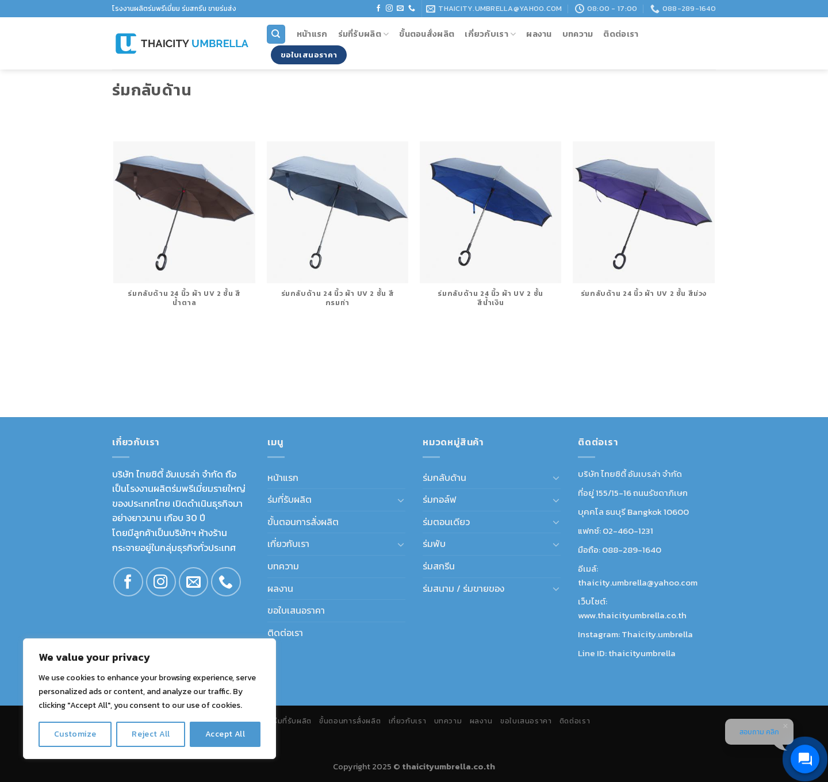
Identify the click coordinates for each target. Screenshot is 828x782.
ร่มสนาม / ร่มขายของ (463, 588)
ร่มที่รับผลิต (363, 34)
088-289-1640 (631, 549)
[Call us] (411, 9)
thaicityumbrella (642, 653)
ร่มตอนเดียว (446, 522)
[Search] (276, 34)
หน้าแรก (312, 34)
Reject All (151, 734)
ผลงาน (538, 34)
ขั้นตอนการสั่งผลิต (303, 522)
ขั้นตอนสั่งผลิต (426, 34)
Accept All (225, 734)
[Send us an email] (400, 9)
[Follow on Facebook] (378, 9)
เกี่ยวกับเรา (490, 34)
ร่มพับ (434, 543)
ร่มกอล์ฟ (440, 499)
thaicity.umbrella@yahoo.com (637, 582)
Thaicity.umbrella (657, 634)
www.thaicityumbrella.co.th (632, 615)
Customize (75, 734)
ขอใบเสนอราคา (296, 610)
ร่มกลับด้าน (444, 477)
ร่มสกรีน (439, 566)
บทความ (577, 34)
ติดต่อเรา (620, 34)
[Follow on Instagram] (389, 9)
